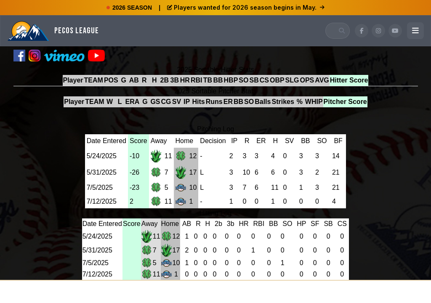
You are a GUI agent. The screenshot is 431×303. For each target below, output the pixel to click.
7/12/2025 (102, 201)
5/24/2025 (102, 155)
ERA (132, 101)
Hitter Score (349, 80)
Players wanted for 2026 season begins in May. (246, 7)
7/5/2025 (100, 187)
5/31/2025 (102, 172)
